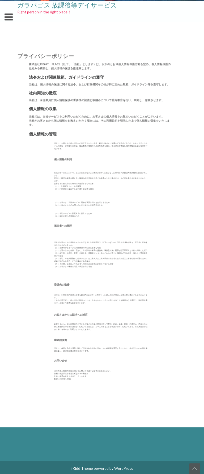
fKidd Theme (82, 468)
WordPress (123, 468)
